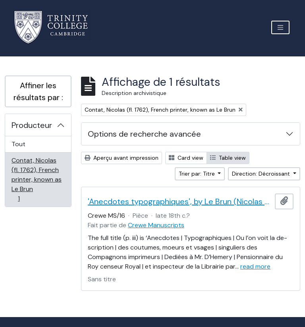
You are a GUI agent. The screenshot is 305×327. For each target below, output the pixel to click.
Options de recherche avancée (144, 134)
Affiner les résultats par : (38, 91)
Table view (228, 157)
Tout (18, 144)
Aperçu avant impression (121, 157)
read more (255, 266)
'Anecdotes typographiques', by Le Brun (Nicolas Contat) (180, 201)
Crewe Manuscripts (156, 225)
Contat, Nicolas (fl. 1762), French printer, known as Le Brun (36, 179)
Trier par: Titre (197, 173)
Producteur (32, 125)
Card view (186, 157)
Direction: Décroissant (261, 173)
